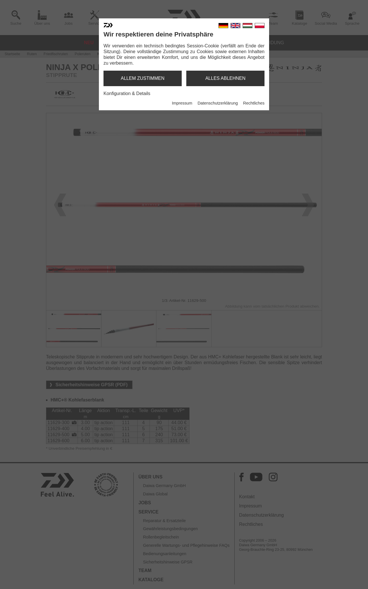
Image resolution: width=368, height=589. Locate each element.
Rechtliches (253, 103)
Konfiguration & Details (126, 93)
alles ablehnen (225, 78)
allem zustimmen (142, 78)
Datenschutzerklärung (218, 103)
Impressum (182, 103)
